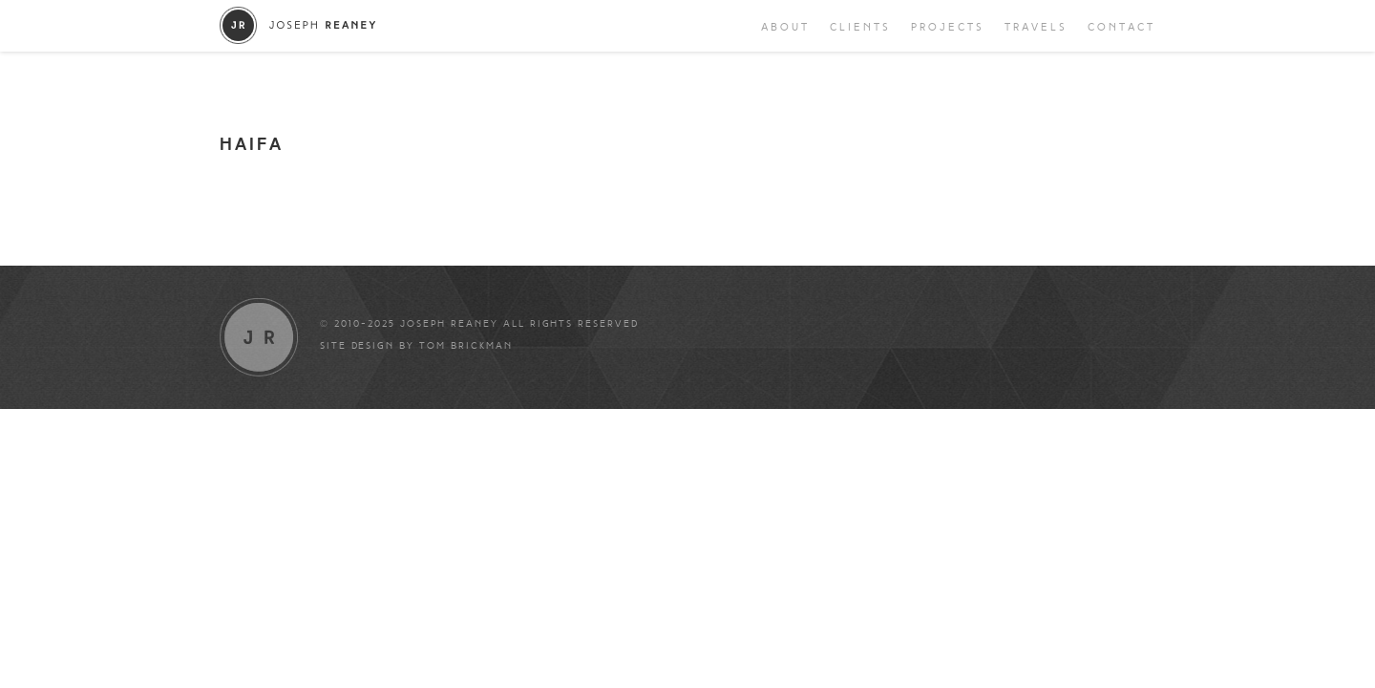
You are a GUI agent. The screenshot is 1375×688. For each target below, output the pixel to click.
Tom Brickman (466, 346)
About (785, 27)
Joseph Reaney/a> (298, 25)
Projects (947, 27)
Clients (860, 27)
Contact (1121, 27)
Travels (1036, 27)
